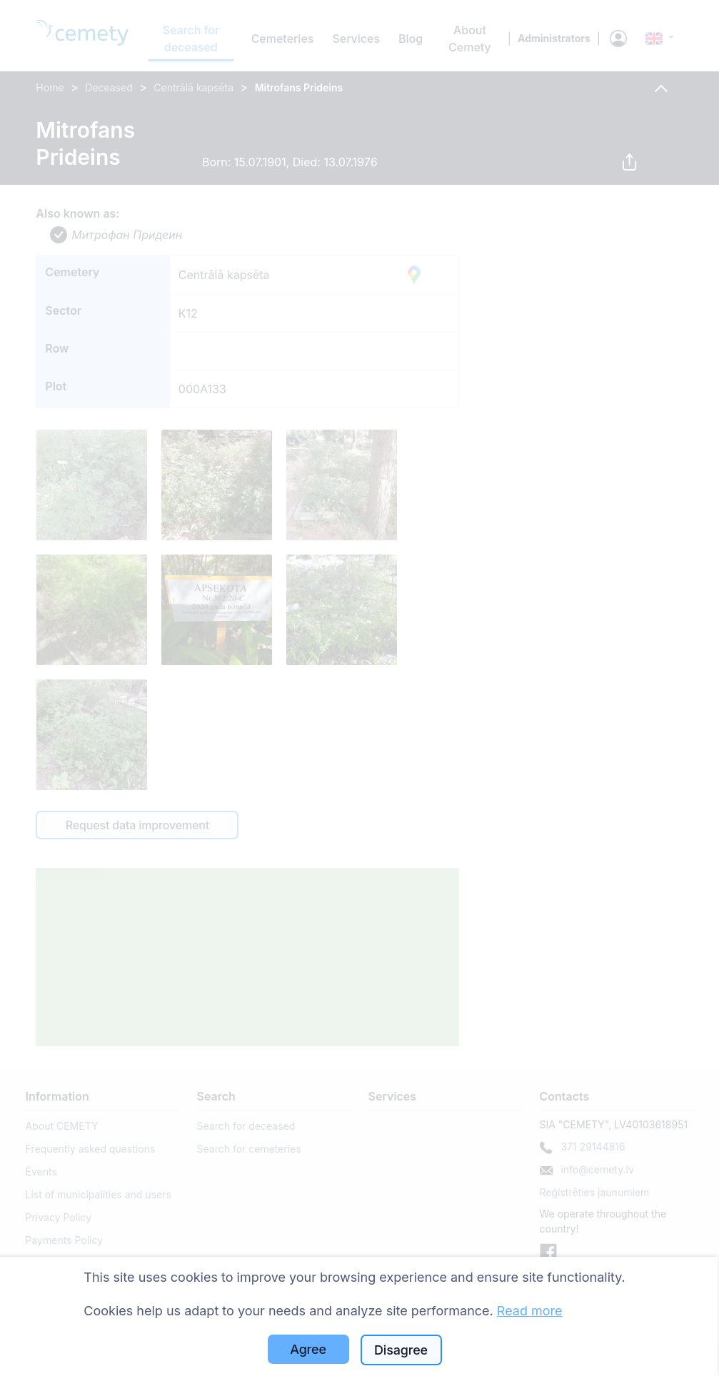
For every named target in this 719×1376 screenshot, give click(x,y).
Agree (308, 1349)
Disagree (401, 1349)
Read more (530, 1310)
